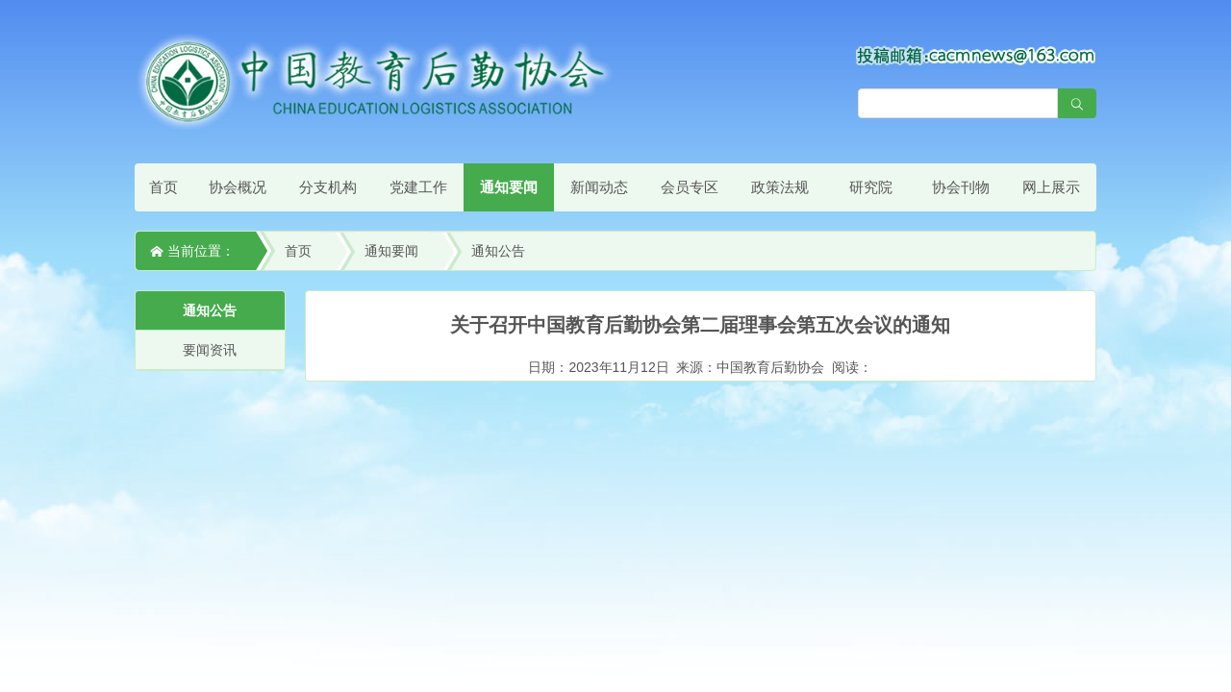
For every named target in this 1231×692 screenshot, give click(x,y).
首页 (163, 187)
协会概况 (237, 187)
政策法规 (780, 187)
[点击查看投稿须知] (976, 54)
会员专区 (689, 187)
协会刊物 (961, 187)
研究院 (870, 187)
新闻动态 (599, 187)
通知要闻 (509, 187)
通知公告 (498, 251)
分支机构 (328, 187)
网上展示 (1051, 187)
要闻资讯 (210, 350)
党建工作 (418, 187)
